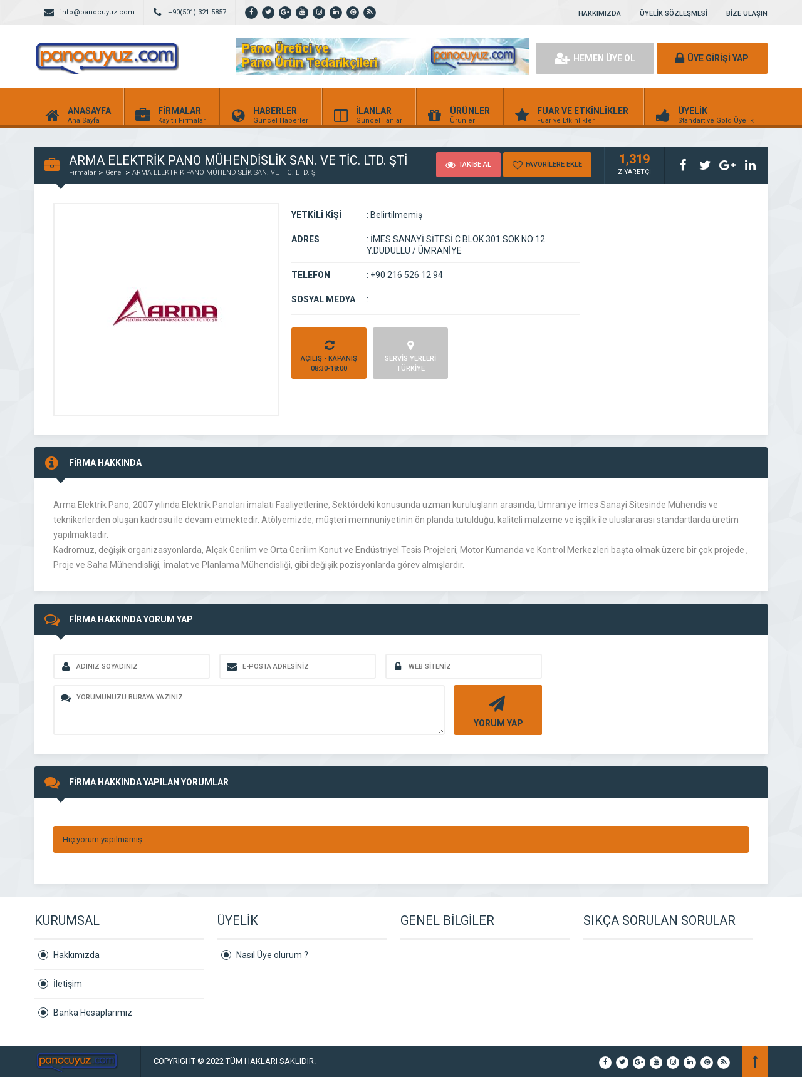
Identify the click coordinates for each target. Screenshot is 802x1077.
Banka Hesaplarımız (92, 1012)
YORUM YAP (496, 710)
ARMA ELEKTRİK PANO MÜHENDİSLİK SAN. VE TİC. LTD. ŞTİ (227, 172)
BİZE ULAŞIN (747, 13)
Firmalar (82, 172)
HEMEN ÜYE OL (595, 58)
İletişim (67, 984)
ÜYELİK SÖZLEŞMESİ (673, 13)
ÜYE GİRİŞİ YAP (712, 58)
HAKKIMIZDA (599, 13)
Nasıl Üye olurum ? (272, 955)
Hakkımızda (76, 955)
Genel (114, 172)
